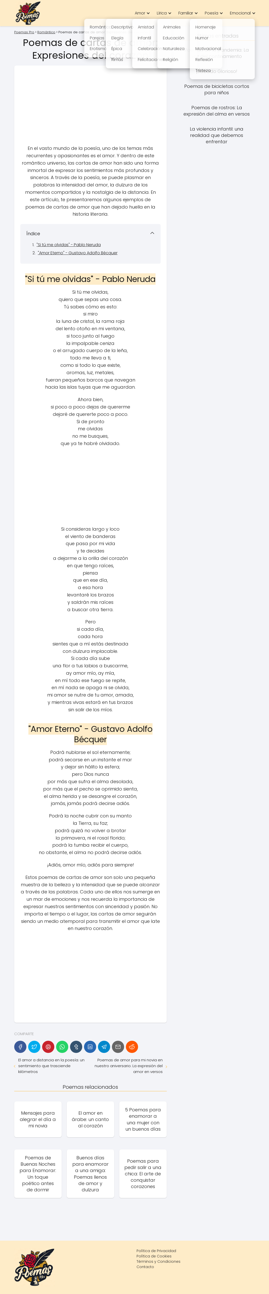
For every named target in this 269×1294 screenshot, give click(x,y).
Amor (140, 13)
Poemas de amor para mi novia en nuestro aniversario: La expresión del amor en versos (129, 1065)
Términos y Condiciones (158, 1261)
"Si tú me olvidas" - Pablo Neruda (69, 245)
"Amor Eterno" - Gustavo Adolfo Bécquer (77, 253)
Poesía (211, 13)
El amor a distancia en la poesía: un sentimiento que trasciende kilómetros (51, 1065)
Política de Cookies (154, 1256)
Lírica (162, 13)
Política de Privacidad (156, 1250)
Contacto (145, 1266)
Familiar (185, 13)
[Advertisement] (90, 107)
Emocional (240, 13)
